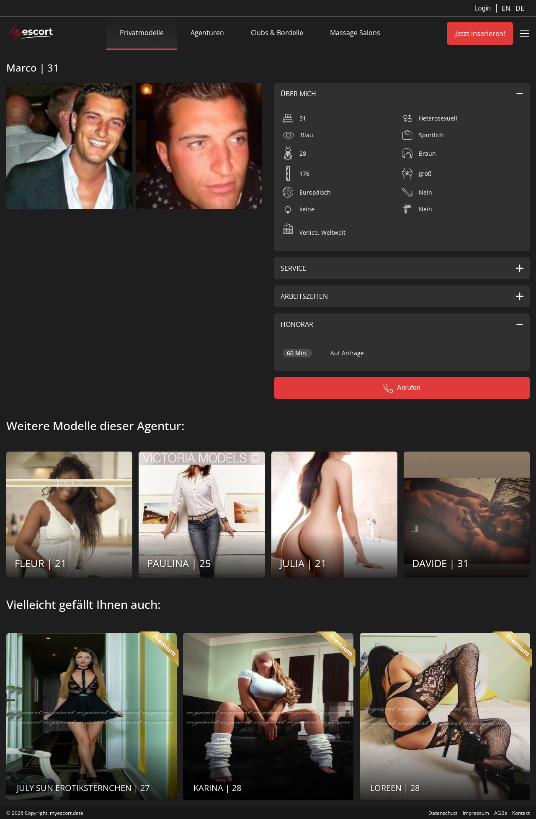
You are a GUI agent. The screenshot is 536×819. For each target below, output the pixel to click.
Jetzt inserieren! (480, 33)
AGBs (500, 812)
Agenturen (207, 32)
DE (519, 8)
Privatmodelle (142, 32)
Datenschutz (443, 812)
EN (507, 8)
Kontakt (521, 812)
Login (482, 8)
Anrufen (402, 388)
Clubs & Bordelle (277, 32)
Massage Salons (355, 32)
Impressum (476, 812)
